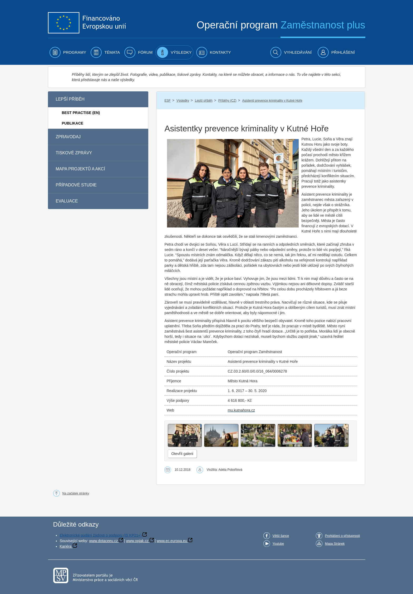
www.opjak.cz (137, 541)
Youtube (278, 544)
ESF (167, 100)
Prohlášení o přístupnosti (342, 536)
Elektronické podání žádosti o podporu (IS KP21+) (101, 535)
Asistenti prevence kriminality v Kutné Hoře (272, 100)
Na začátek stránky (75, 493)
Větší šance (281, 536)
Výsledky (182, 100)
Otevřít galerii (182, 454)
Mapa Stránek (335, 544)
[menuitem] (68, 52)
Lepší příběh (204, 100)
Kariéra (66, 546)
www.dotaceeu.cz (103, 541)
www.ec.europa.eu (172, 541)
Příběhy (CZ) (227, 100)
